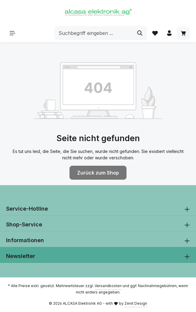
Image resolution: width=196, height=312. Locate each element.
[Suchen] (140, 33)
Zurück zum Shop (98, 173)
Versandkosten (108, 285)
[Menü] (12, 33)
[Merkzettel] (154, 33)
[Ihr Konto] (169, 33)
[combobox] (94, 33)
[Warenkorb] (183, 33)
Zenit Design (135, 303)
